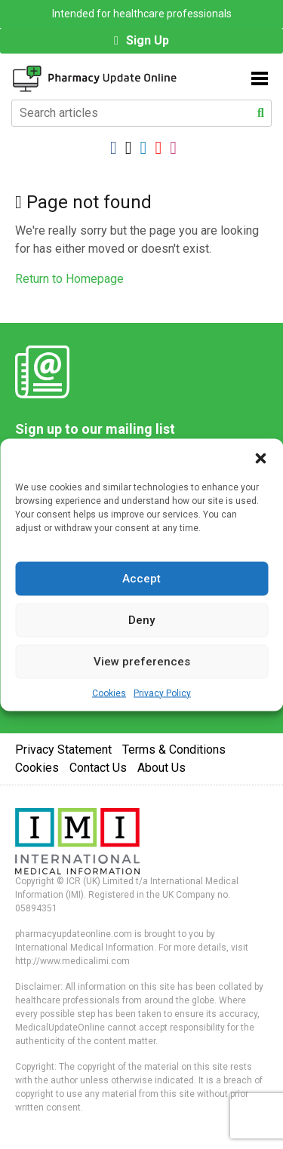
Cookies (109, 692)
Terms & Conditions (174, 749)
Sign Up (147, 40)
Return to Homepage (69, 279)
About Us (161, 767)
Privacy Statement (63, 749)
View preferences (142, 661)
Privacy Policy (162, 692)
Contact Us (98, 767)
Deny (141, 620)
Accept (141, 578)
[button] (260, 457)
